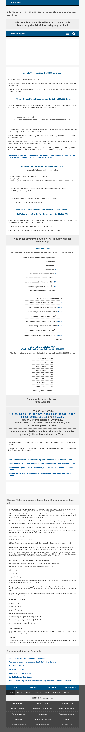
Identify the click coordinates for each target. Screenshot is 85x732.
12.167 (59, 316)
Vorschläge (33, 687)
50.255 (59, 321)
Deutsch (10, 692)
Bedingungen (51, 687)
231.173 (59, 330)
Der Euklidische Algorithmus (20, 677)
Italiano (46, 692)
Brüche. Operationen (66, 703)
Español (28, 692)
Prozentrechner (42, 714)
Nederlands (56, 692)
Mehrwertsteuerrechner (18, 725)
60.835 (59, 326)
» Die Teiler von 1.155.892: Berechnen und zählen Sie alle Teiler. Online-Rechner (42, 464)
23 (56, 270)
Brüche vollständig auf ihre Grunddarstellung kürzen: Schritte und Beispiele (40, 681)
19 (56, 266)
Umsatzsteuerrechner (42, 725)
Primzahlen (15, 2)
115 (55, 278)
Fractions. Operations (18, 708)
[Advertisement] (42, 52)
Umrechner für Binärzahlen (42, 719)
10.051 (59, 312)
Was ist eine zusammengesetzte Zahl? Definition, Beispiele (33, 662)
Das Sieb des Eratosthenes (20, 673)
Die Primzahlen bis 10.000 (19, 669)
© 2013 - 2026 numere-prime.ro (42, 698)
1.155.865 (58, 335)
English (19, 692)
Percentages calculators (67, 714)
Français (38, 692)
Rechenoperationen (18, 714)
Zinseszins (66, 719)
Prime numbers (18, 703)
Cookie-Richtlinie (70, 687)
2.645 (60, 307)
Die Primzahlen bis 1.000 (19, 666)
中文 (75, 692)
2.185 (60, 302)
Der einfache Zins (66, 725)
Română (67, 692)
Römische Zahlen (42, 703)
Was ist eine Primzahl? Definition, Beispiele (27, 658)
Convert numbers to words (66, 708)
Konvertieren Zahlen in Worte (42, 708)
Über (15, 687)
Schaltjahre (18, 719)
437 (55, 282)
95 (56, 274)
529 (55, 287)
